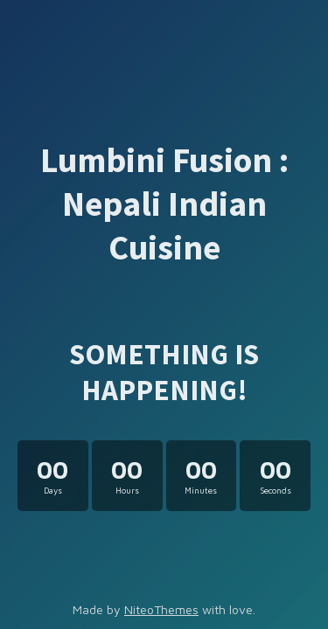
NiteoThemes (161, 609)
